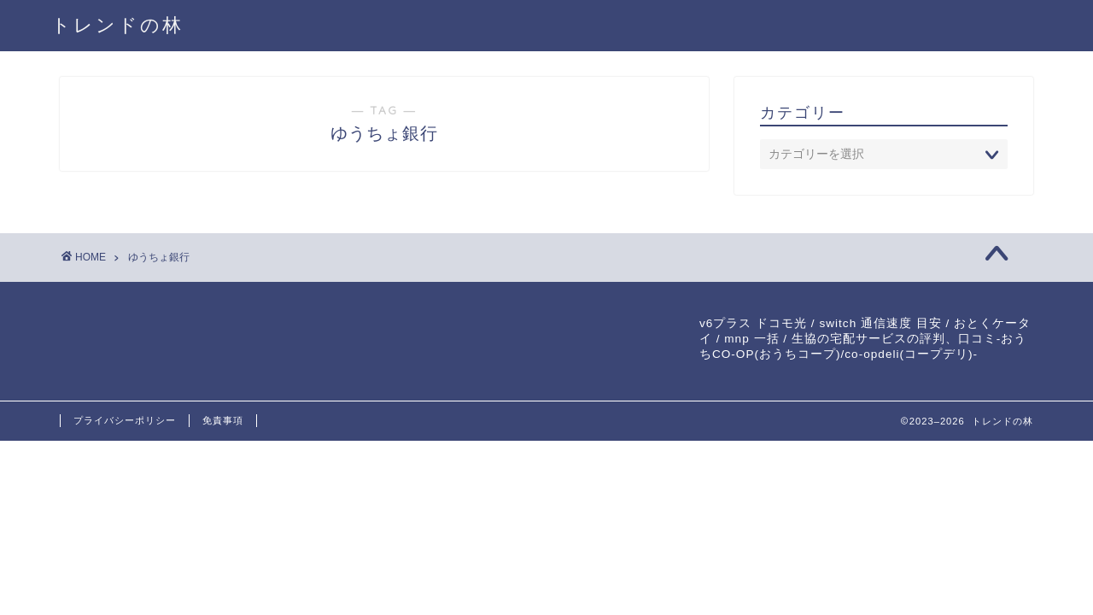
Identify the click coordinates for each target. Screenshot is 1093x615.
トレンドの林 (117, 24)
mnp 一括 (751, 338)
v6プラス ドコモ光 (753, 323)
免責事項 (222, 420)
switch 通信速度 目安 (880, 323)
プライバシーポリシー (124, 420)
